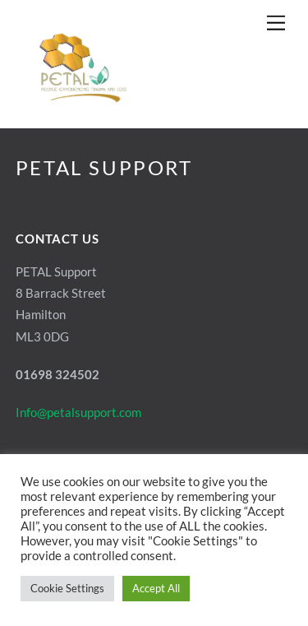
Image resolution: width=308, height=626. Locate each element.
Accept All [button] (156, 588)
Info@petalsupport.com (78, 412)
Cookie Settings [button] (67, 588)
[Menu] (276, 22)
